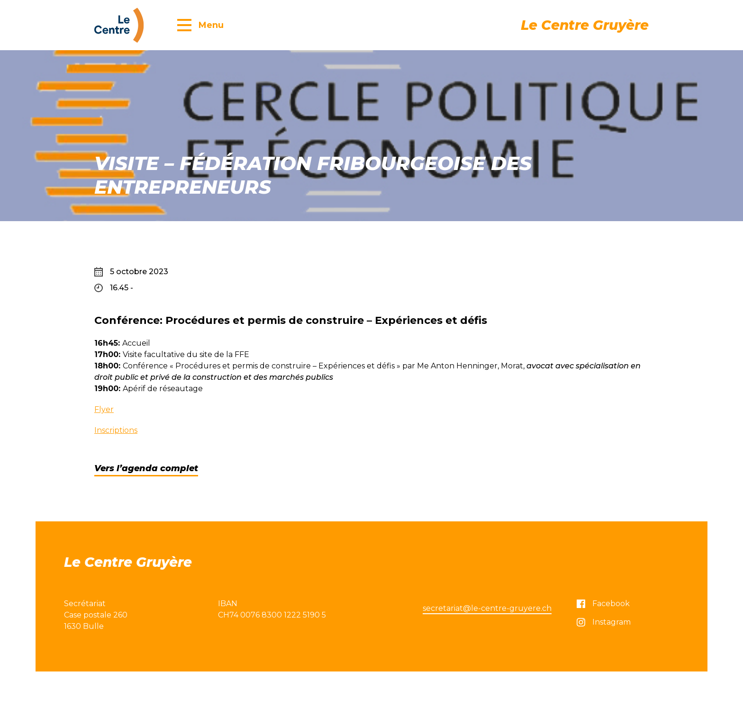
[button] (200, 24)
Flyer (104, 409)
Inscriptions (115, 430)
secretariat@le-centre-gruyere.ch (487, 608)
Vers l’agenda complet (146, 468)
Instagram (604, 622)
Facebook (603, 603)
